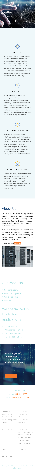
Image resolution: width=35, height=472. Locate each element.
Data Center (22, 414)
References (7, 429)
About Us (22, 450)
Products (6, 411)
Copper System (8, 414)
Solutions (22, 411)
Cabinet (5, 422)
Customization (23, 440)
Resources (22, 429)
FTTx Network (23, 420)
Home (4, 16)
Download (17, 243)
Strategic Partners (25, 437)
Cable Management (9, 420)
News (4, 450)
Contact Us (11, 376)
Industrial (21, 422)
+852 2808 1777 (20, 394)
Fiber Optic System (9, 417)
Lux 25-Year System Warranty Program (25, 433)
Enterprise (21, 417)
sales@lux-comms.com (20, 397)
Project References (25, 443)
